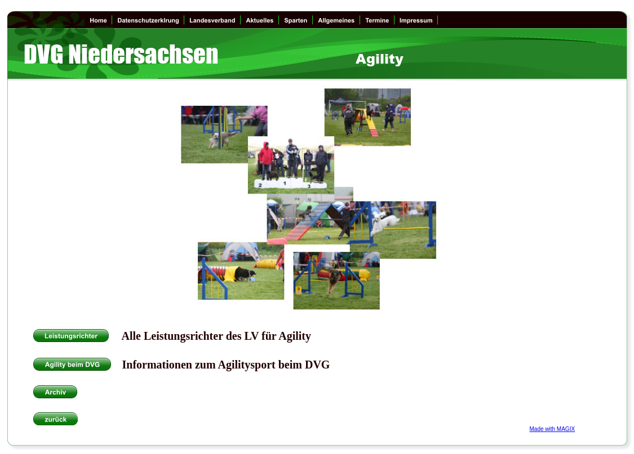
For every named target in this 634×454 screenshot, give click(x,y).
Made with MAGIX (552, 429)
